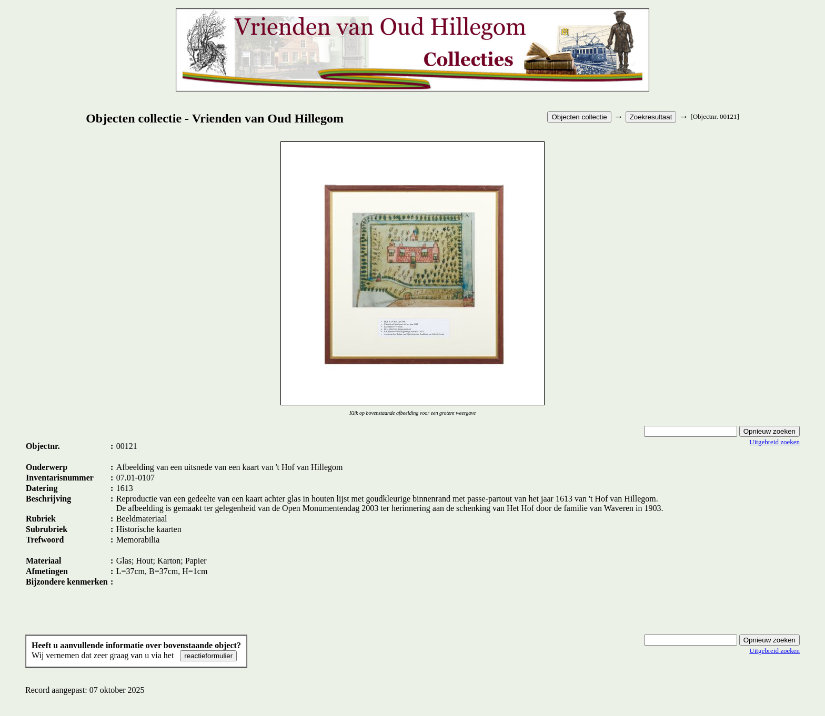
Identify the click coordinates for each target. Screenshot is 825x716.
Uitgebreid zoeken (774, 442)
